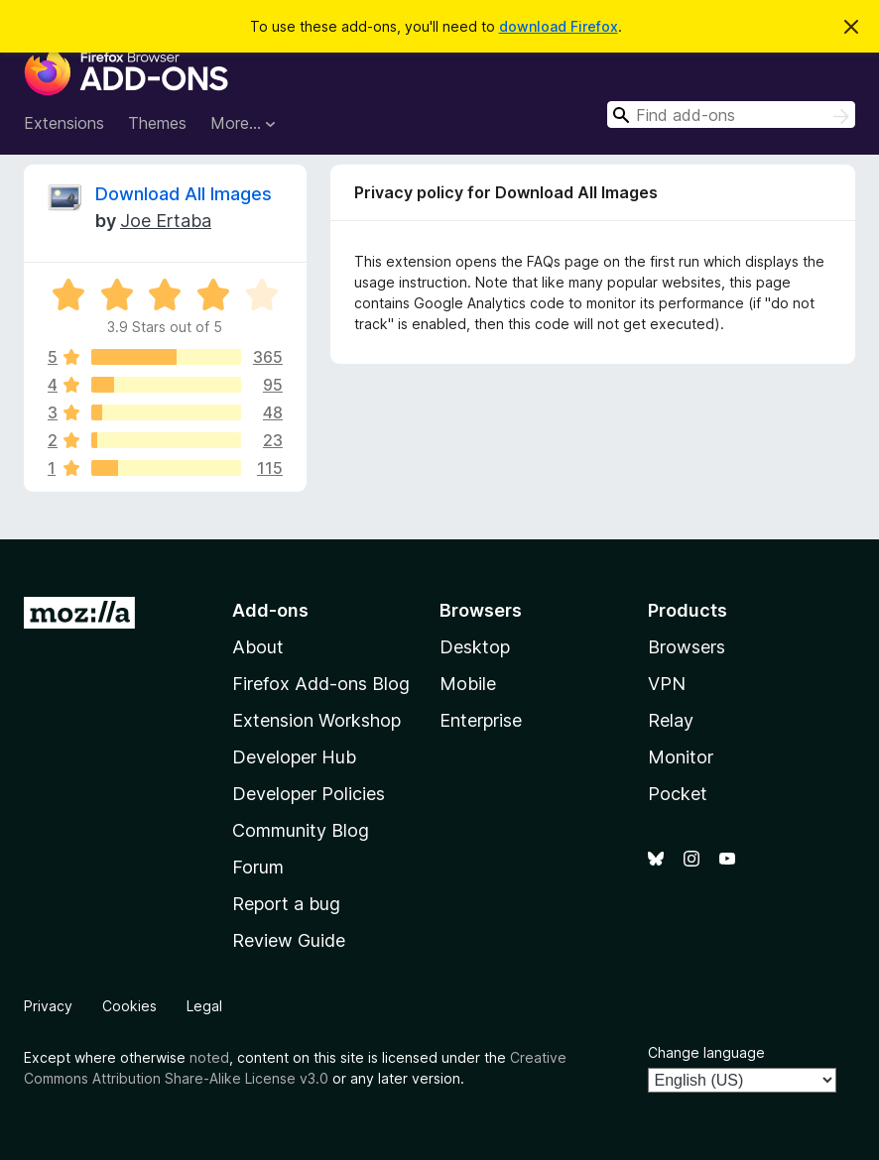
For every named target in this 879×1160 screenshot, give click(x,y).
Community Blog (300, 830)
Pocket (677, 793)
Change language (706, 1052)
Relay (670, 720)
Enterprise (481, 720)
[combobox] (731, 114)
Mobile (468, 683)
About (258, 647)
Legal (204, 1005)
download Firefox (558, 26)
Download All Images (183, 193)
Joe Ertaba (165, 220)
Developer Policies (308, 793)
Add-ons (270, 610)
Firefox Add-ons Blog (321, 683)
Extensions (64, 123)
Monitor (680, 757)
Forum (258, 867)
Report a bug (286, 903)
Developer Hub (294, 757)
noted (209, 1057)
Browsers (686, 647)
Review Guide (288, 940)
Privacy (48, 1005)
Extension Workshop (316, 720)
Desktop (475, 647)
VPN (667, 683)
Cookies (129, 1005)
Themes (157, 123)
